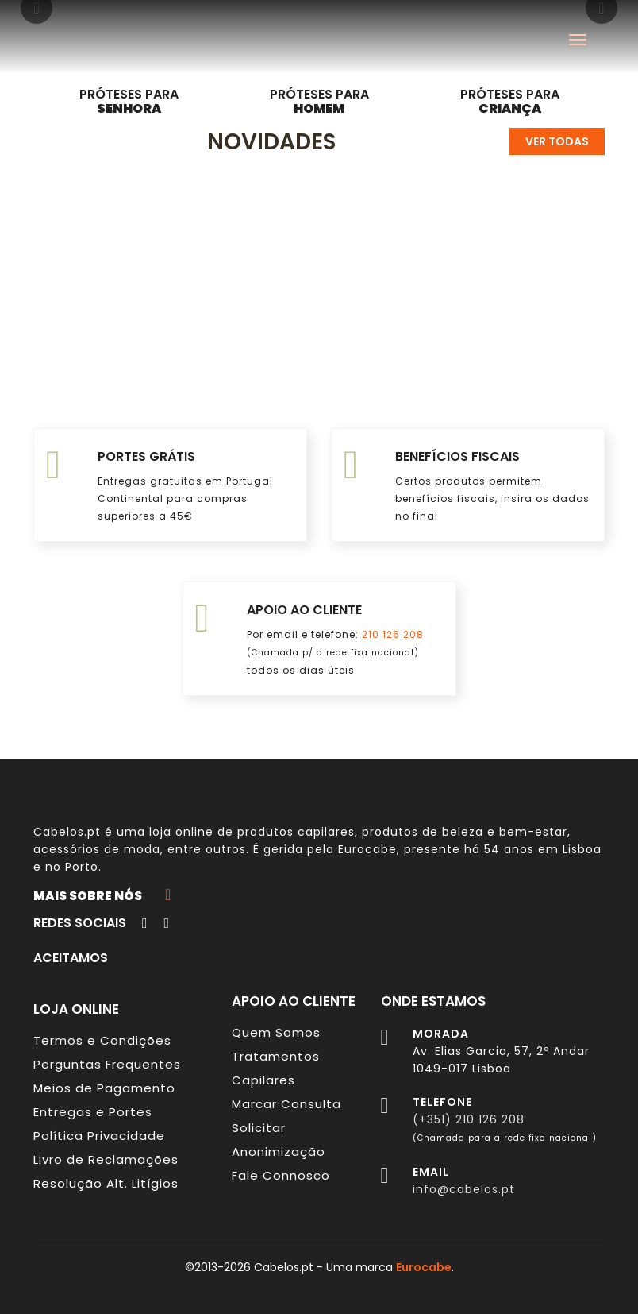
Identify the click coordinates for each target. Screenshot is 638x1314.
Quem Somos (276, 1032)
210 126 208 (393, 634)
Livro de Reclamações (106, 1159)
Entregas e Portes (92, 1111)
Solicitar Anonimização (278, 1139)
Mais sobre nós (102, 895)
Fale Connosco (281, 1175)
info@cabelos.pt (464, 1189)
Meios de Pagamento (104, 1088)
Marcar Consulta (286, 1104)
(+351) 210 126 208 (469, 1119)
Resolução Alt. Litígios (106, 1183)
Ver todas (557, 141)
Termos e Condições (102, 1040)
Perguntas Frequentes (107, 1064)
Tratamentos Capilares (276, 1068)
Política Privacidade (99, 1135)
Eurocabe (367, 849)
